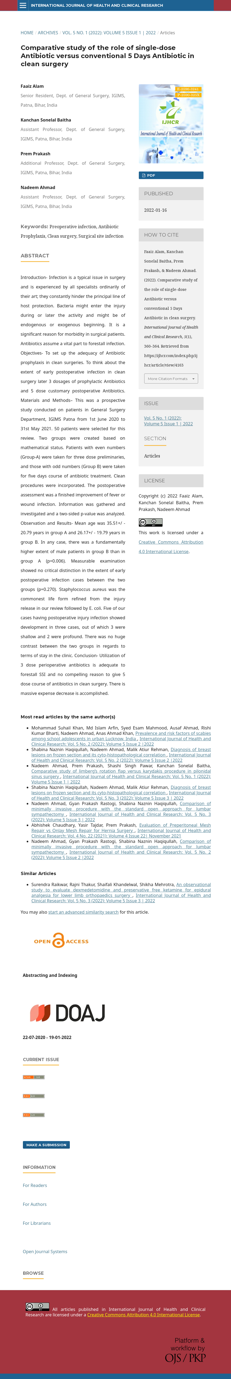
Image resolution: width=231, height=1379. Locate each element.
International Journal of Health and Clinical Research (97, 5)
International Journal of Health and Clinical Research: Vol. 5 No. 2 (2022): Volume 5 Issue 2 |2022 (121, 741)
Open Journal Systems (45, 1251)
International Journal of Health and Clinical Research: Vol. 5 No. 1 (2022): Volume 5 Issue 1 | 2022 (121, 779)
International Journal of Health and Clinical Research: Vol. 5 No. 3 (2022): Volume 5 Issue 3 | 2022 (121, 795)
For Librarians (37, 1223)
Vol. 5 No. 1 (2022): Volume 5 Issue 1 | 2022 (109, 32)
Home (27, 32)
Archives (48, 32)
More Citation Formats (167, 378)
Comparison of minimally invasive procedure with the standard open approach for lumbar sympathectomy (121, 809)
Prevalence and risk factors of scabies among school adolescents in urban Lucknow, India (121, 736)
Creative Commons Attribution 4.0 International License (143, 1315)
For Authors (35, 1204)
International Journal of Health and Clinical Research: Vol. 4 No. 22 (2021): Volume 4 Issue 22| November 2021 (121, 833)
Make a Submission (46, 1145)
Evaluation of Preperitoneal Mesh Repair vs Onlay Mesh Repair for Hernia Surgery (121, 827)
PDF (150, 175)
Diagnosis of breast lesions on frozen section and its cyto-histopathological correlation (121, 752)
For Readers (35, 1185)
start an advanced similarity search (83, 912)
